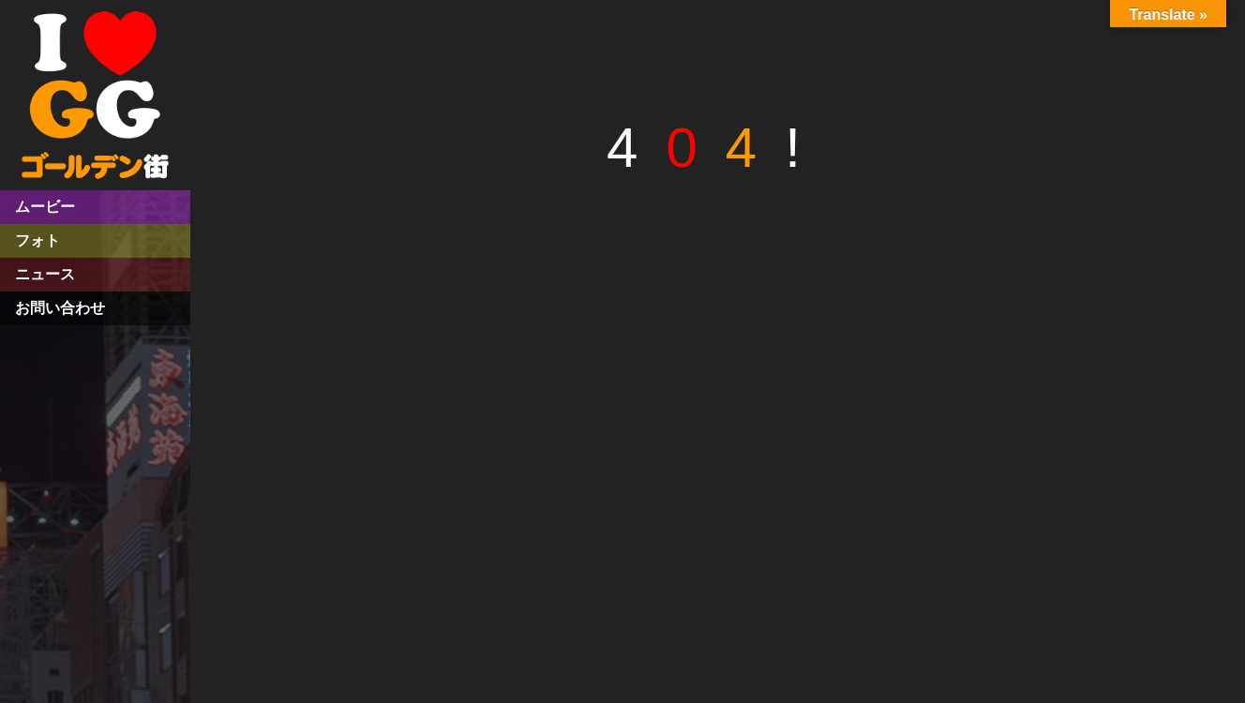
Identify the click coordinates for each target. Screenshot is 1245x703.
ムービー (45, 207)
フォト (37, 240)
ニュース (45, 274)
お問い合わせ (60, 308)
